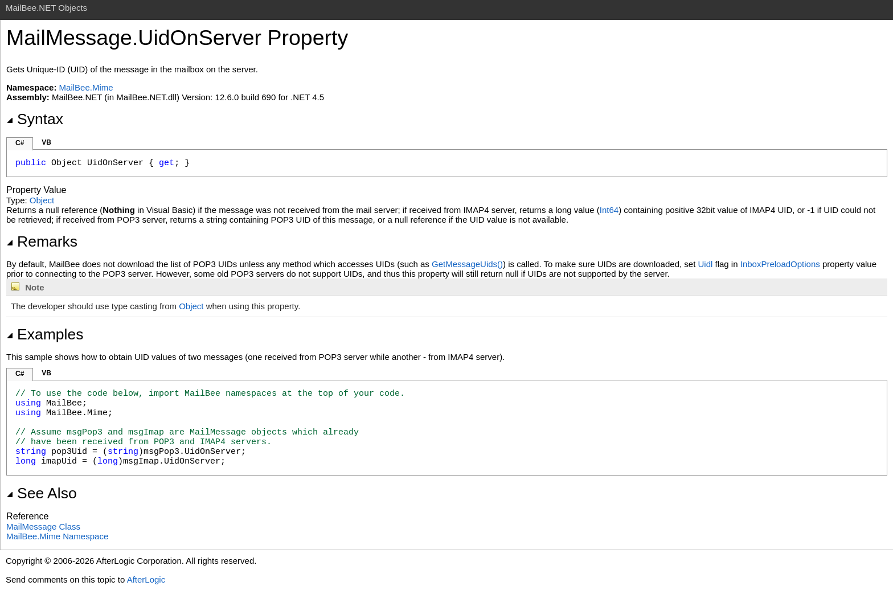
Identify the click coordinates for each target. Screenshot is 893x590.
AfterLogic (146, 579)
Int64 (609, 210)
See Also (41, 493)
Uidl (705, 264)
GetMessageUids (467, 264)
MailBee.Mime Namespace (57, 536)
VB (46, 142)
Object (42, 200)
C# (19, 143)
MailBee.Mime (86, 87)
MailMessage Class (43, 526)
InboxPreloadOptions (780, 264)
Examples (44, 334)
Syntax (34, 119)
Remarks (41, 241)
